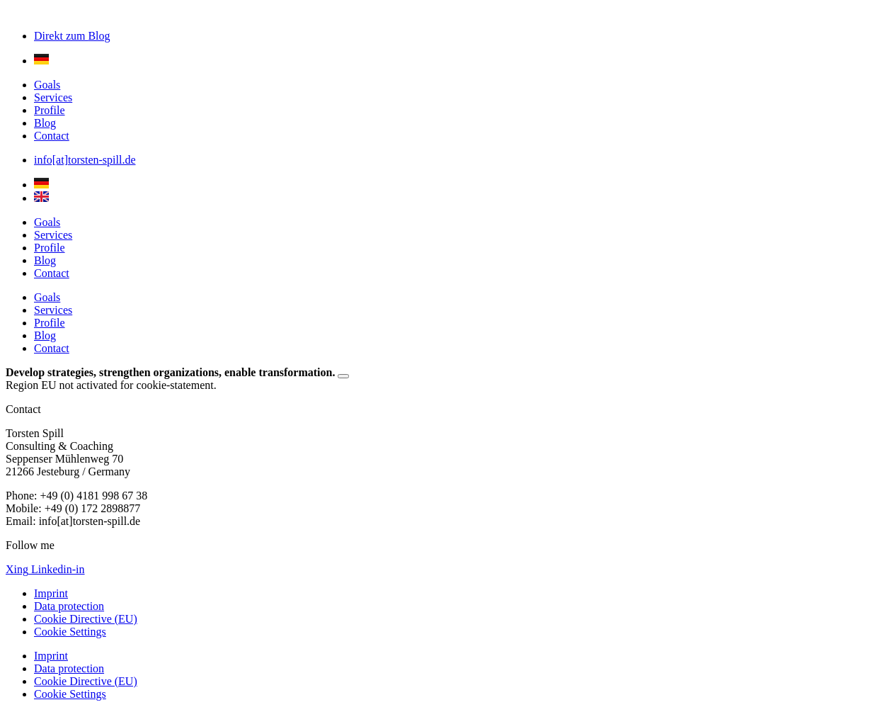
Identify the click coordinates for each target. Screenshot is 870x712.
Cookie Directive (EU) (85, 619)
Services (53, 97)
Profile (49, 110)
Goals (47, 85)
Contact (51, 136)
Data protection (69, 606)
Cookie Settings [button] (70, 632)
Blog (45, 123)
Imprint (51, 593)
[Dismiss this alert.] (343, 376)
